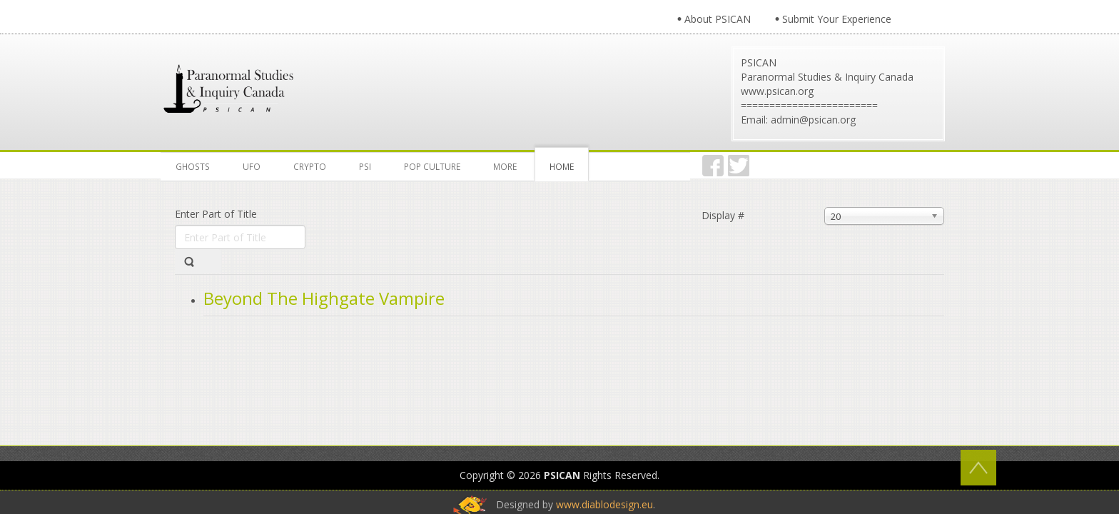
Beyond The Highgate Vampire (324, 298)
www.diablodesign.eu (604, 411)
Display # (723, 215)
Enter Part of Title (217, 214)
